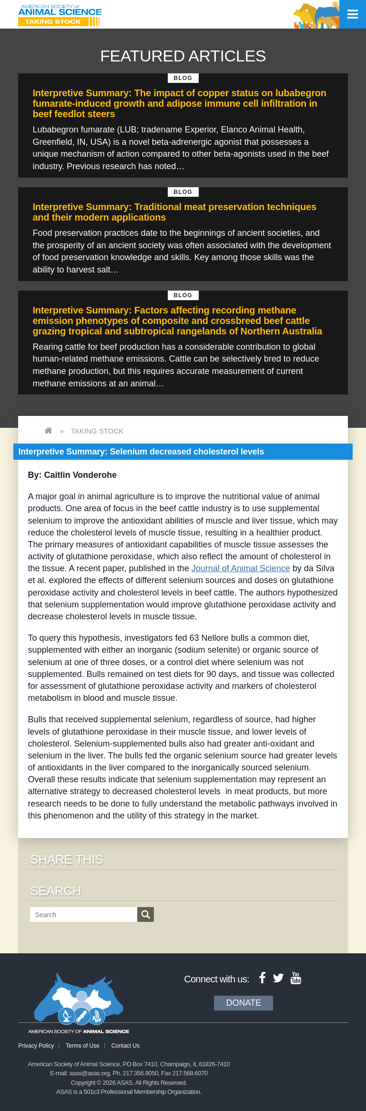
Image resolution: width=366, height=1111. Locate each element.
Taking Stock (97, 431)
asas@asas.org (89, 1073)
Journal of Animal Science (241, 568)
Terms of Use (83, 1045)
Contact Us (126, 1045)
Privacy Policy (36, 1045)
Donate (243, 1003)
